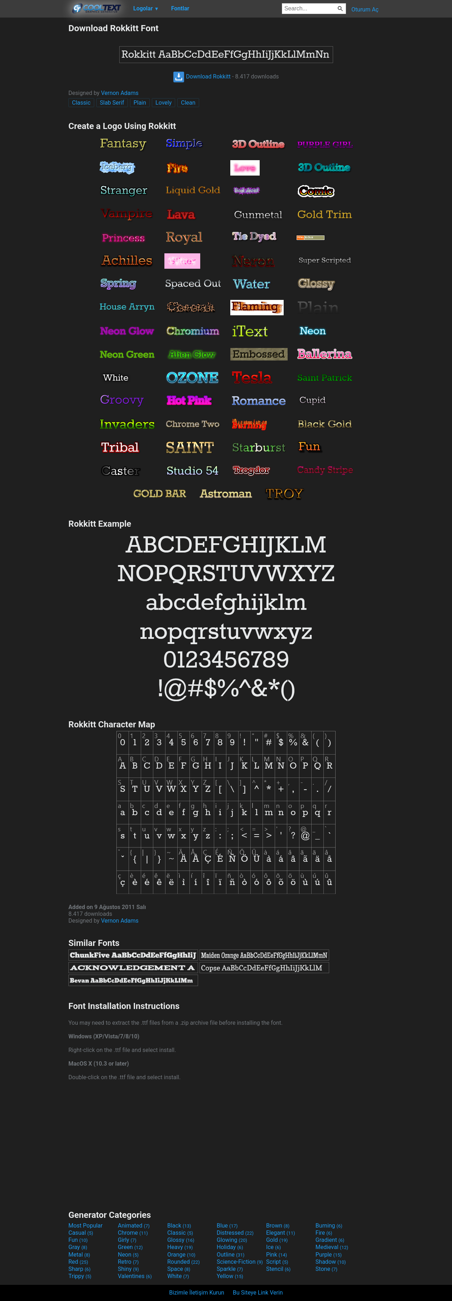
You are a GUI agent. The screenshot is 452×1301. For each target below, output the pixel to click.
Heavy (180, 1247)
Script (277, 1261)
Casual (80, 1232)
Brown (277, 1225)
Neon (128, 1254)
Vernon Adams (120, 93)
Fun (78, 1240)
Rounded (183, 1261)
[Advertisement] (34, 130)
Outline (231, 1254)
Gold (277, 1240)
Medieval (332, 1247)
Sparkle (230, 1269)
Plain (140, 102)
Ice (273, 1247)
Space (178, 1269)
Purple (329, 1254)
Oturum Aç (365, 9)
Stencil (278, 1269)
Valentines (135, 1276)
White (178, 1276)
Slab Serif (112, 102)
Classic (81, 102)
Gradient (330, 1240)
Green (130, 1247)
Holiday (230, 1247)
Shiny (128, 1269)
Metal (79, 1254)
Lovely (163, 102)
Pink (276, 1254)
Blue (227, 1225)
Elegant (280, 1232)
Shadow (331, 1261)
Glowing (232, 1240)
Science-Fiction (240, 1261)
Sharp (79, 1269)
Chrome (133, 1232)
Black (179, 1225)
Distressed (235, 1232)
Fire (324, 1232)
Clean (188, 102)
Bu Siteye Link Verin (258, 1292)
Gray (77, 1247)
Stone (326, 1269)
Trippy (79, 1276)
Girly (127, 1240)
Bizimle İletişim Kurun (196, 1292)
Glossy (180, 1240)
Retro (128, 1261)
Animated (134, 1225)
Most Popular (85, 1225)
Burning (329, 1225)
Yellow (230, 1276)
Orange (181, 1254)
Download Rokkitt (202, 76)
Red (78, 1261)
